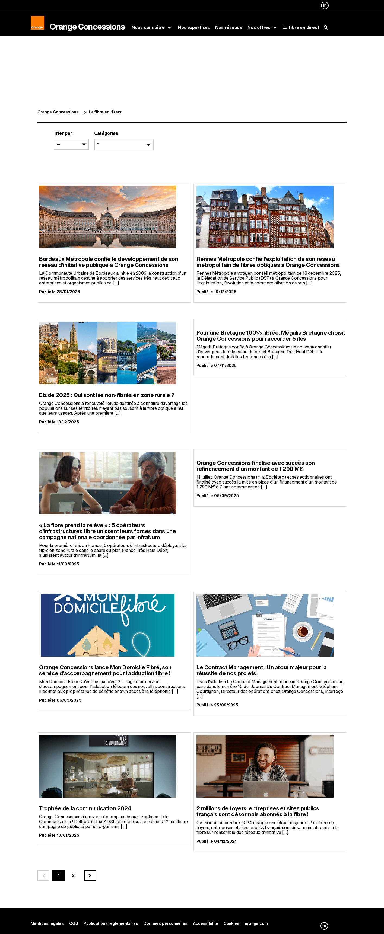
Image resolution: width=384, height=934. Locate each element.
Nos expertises (194, 27)
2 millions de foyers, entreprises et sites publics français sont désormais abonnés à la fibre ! (257, 811)
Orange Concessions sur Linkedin (324, 929)
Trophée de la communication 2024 (85, 808)
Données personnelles (166, 923)
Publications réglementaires (111, 923)
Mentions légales (47, 923)
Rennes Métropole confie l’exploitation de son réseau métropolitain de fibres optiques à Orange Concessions (268, 262)
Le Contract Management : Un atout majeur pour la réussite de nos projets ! (261, 670)
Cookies (231, 923)
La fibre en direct (300, 27)
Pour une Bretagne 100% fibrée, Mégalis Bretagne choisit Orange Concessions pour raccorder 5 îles (270, 336)
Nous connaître (148, 27)
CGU (73, 923)
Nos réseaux (228, 27)
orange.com (256, 923)
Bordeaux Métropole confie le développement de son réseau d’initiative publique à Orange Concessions (108, 262)
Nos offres (258, 27)
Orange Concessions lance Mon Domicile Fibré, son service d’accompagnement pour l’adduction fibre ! (105, 670)
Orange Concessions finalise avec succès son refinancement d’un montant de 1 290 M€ (255, 466)
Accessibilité (205, 923)
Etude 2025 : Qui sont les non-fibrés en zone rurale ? (106, 395)
